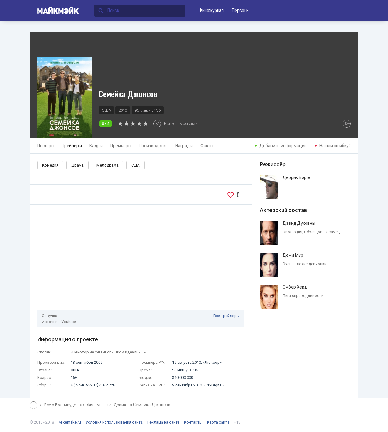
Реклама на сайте (163, 422)
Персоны (240, 10)
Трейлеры (72, 145)
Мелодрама (107, 165)
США (135, 165)
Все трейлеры (226, 315)
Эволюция (292, 232)
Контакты (193, 422)
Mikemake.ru (70, 422)
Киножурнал (212, 10)
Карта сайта (218, 422)
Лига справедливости (303, 295)
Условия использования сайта (114, 422)
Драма (77, 165)
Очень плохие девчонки (304, 264)
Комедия (50, 165)
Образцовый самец (322, 232)
